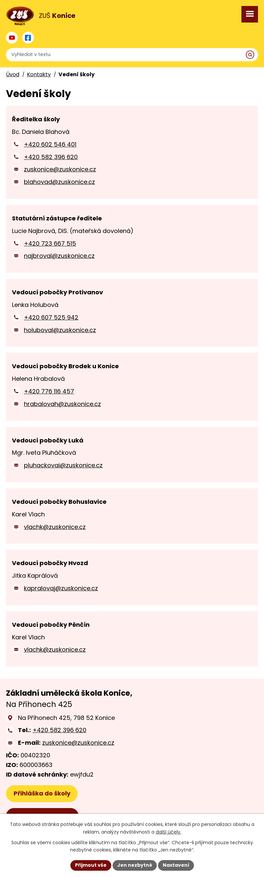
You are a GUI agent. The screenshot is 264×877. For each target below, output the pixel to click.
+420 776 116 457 (49, 391)
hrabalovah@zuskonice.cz (62, 404)
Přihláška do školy (42, 793)
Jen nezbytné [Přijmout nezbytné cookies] (134, 865)
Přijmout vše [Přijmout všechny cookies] (91, 865)
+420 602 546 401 (50, 144)
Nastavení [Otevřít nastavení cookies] (176, 865)
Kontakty (39, 74)
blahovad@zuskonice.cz (59, 182)
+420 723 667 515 (50, 243)
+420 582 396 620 (51, 157)
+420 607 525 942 (51, 317)
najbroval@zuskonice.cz (59, 256)
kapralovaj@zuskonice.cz (61, 588)
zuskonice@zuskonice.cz (60, 169)
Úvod (12, 74)
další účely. (168, 832)
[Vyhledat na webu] (132, 54)
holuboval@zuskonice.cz (60, 330)
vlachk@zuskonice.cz (55, 527)
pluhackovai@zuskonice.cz (63, 465)
